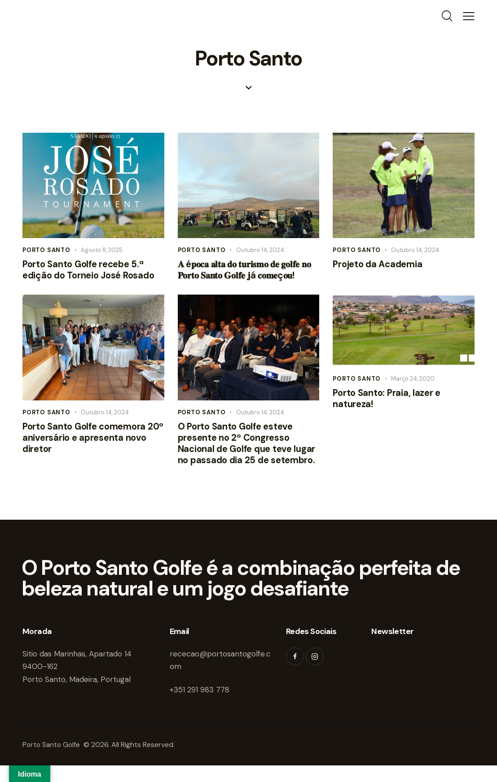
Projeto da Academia (380, 265)
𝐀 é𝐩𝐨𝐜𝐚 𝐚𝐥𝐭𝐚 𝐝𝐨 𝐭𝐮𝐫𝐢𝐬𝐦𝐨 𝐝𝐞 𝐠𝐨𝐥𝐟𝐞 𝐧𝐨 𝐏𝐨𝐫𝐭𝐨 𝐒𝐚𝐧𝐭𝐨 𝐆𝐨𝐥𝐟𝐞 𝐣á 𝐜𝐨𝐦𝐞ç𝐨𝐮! (248, 271)
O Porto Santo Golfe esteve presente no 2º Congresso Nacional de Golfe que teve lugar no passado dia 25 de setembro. (238, 453)
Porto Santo (46, 250)
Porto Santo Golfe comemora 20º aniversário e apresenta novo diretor (87, 441)
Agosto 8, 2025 (102, 250)
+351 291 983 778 (199, 706)
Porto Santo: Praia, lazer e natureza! (389, 401)
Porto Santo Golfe (53, 761)
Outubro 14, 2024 (260, 250)
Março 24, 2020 (413, 380)
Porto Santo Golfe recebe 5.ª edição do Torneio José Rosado (91, 271)
